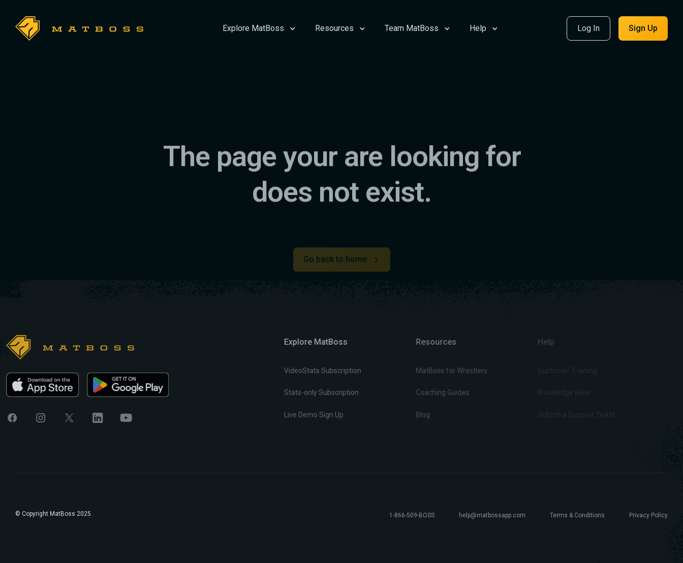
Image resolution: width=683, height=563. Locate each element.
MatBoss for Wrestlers (433, 371)
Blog (404, 415)
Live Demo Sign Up (300, 415)
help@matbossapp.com (492, 515)
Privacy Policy (648, 515)
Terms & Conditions (577, 515)
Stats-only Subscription (308, 392)
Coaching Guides (424, 392)
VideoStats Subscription (309, 371)
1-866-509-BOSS (411, 515)
